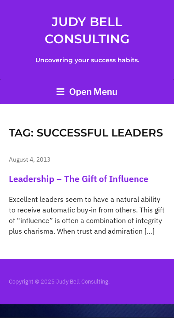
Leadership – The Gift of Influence (78, 179)
